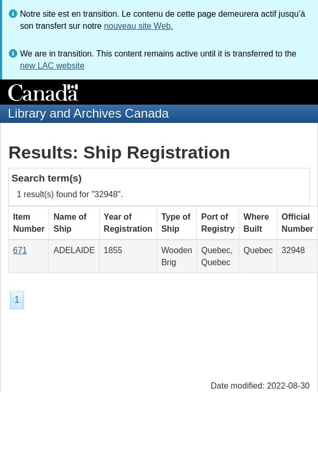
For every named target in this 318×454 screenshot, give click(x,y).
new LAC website (52, 65)
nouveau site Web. (138, 25)
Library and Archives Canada (88, 113)
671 (20, 250)
